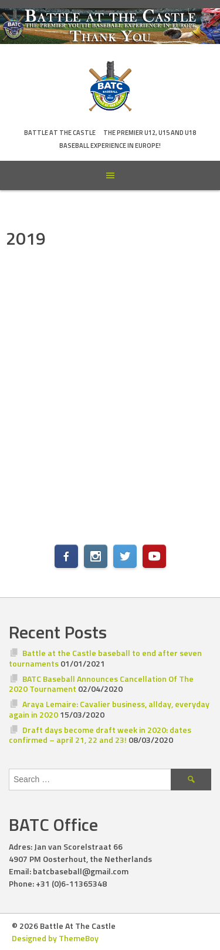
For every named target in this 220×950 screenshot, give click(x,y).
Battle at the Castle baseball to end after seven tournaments (105, 658)
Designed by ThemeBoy (55, 938)
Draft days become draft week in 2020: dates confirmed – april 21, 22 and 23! (100, 735)
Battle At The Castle (60, 132)
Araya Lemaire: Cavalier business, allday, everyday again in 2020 (109, 709)
